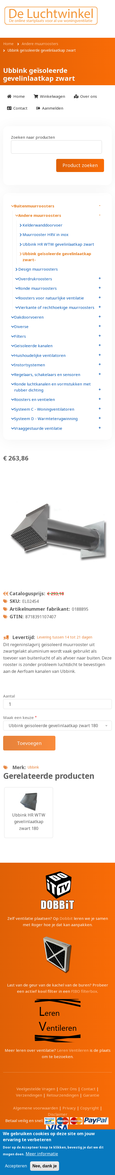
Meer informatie (42, 1154)
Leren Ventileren (73, 1050)
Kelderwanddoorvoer (42, 225)
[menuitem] (16, 96)
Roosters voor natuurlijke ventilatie (51, 298)
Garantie (91, 1095)
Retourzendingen (63, 1095)
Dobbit (66, 918)
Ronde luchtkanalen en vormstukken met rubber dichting (52, 387)
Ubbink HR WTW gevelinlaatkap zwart (58, 244)
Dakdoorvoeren (29, 317)
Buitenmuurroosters (34, 205)
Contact (88, 1088)
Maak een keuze (18, 717)
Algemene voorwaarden (35, 1107)
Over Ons (68, 1088)
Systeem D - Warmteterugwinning (46, 418)
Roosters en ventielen (34, 399)
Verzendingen (29, 1095)
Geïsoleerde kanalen (33, 345)
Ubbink (33, 767)
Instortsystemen (29, 364)
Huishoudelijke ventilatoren (40, 355)
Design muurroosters (38, 269)
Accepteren (16, 1166)
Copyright (89, 1107)
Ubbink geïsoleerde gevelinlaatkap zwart (56, 256)
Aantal (9, 696)
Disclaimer (57, 1114)
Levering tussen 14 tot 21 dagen (64, 637)
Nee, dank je (44, 1166)
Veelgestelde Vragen (35, 1088)
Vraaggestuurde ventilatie (38, 428)
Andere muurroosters (39, 215)
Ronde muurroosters (37, 288)
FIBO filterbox (84, 991)
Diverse (21, 326)
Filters (20, 336)
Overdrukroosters (35, 278)
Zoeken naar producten (33, 137)
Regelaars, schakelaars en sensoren (47, 374)
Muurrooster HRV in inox (45, 234)
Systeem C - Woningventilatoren (44, 409)
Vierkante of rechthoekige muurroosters (56, 307)
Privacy (69, 1107)
